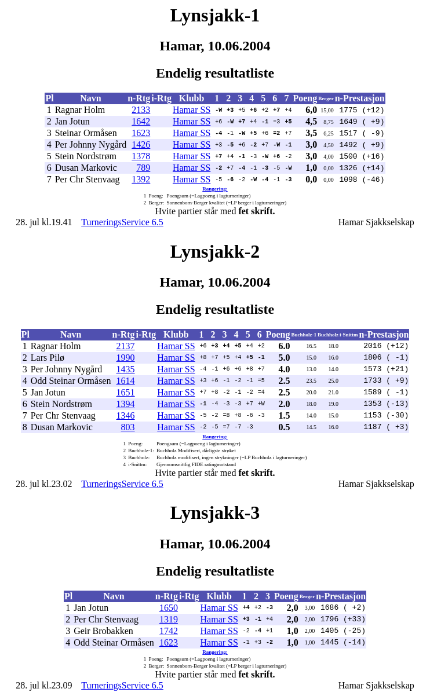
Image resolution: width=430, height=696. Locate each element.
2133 (141, 110)
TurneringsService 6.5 (122, 222)
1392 (141, 179)
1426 (141, 144)
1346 (125, 415)
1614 (125, 381)
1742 (168, 631)
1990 (125, 357)
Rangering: (215, 189)
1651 (125, 392)
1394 (125, 404)
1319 (168, 619)
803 (128, 427)
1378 (141, 156)
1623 (141, 133)
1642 (141, 121)
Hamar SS (191, 110)
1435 (125, 369)
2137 (125, 346)
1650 (168, 608)
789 (143, 168)
